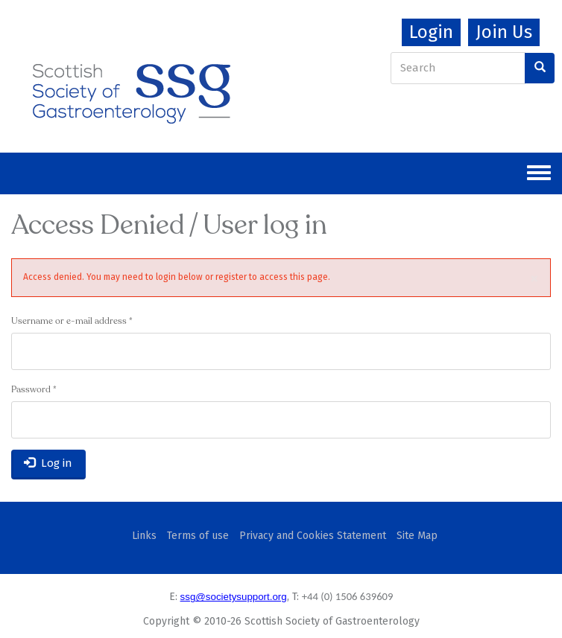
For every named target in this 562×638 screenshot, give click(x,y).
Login (431, 32)
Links (144, 535)
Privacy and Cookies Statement (312, 535)
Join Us (504, 32)
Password (34, 390)
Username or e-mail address (72, 321)
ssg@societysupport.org (233, 596)
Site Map (417, 535)
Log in (48, 463)
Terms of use (198, 535)
